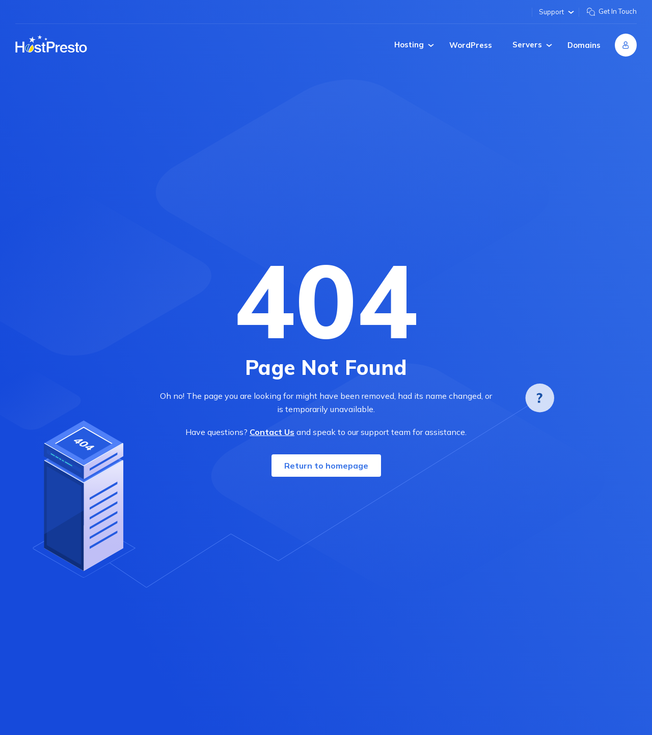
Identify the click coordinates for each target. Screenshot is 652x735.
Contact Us (272, 432)
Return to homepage (326, 465)
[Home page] (51, 43)
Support (556, 11)
